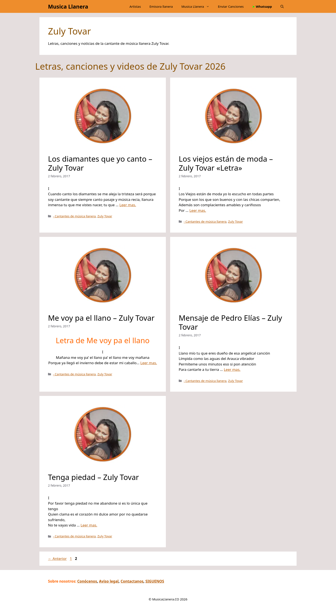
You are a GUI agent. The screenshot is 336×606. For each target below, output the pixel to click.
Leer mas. (127, 204)
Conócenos (87, 581)
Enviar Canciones (231, 6)
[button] (282, 6)
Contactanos (132, 581)
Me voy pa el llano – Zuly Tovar (101, 318)
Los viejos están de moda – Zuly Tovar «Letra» (226, 163)
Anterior (57, 558)
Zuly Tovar (105, 216)
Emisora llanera (161, 6)
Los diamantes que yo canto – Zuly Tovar (100, 163)
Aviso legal (108, 581)
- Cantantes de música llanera (74, 216)
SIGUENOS (155, 581)
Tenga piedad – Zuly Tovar (93, 477)
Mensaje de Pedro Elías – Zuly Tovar (230, 322)
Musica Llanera (68, 6)
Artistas (135, 6)
